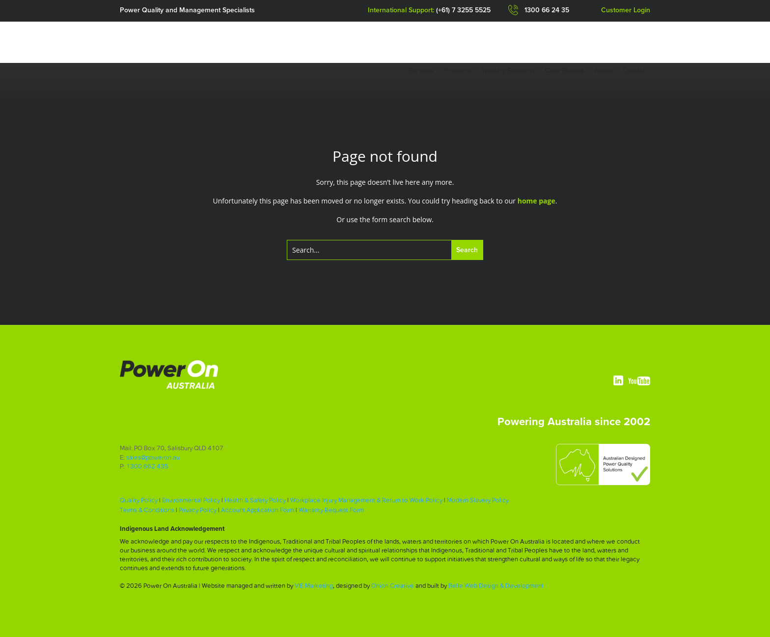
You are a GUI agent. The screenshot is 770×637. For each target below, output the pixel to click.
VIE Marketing (314, 585)
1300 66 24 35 (546, 10)
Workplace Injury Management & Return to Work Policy (366, 500)
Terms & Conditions (147, 510)
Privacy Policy (198, 510)
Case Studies (564, 70)
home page (536, 200)
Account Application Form (257, 510)
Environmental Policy (191, 500)
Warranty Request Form (331, 510)
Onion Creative (392, 585)
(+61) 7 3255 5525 (463, 10)
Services (422, 70)
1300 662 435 (147, 466)
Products (457, 70)
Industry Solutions (508, 70)
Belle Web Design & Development (496, 585)
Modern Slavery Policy (478, 500)
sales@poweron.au (153, 457)
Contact (633, 70)
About (603, 70)
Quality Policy (139, 500)
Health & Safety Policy (255, 500)
